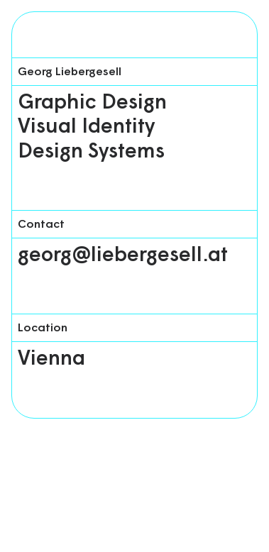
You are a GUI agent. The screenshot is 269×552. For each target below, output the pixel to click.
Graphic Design (92, 103)
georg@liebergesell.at (123, 255)
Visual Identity (86, 127)
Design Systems (91, 152)
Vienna (51, 359)
